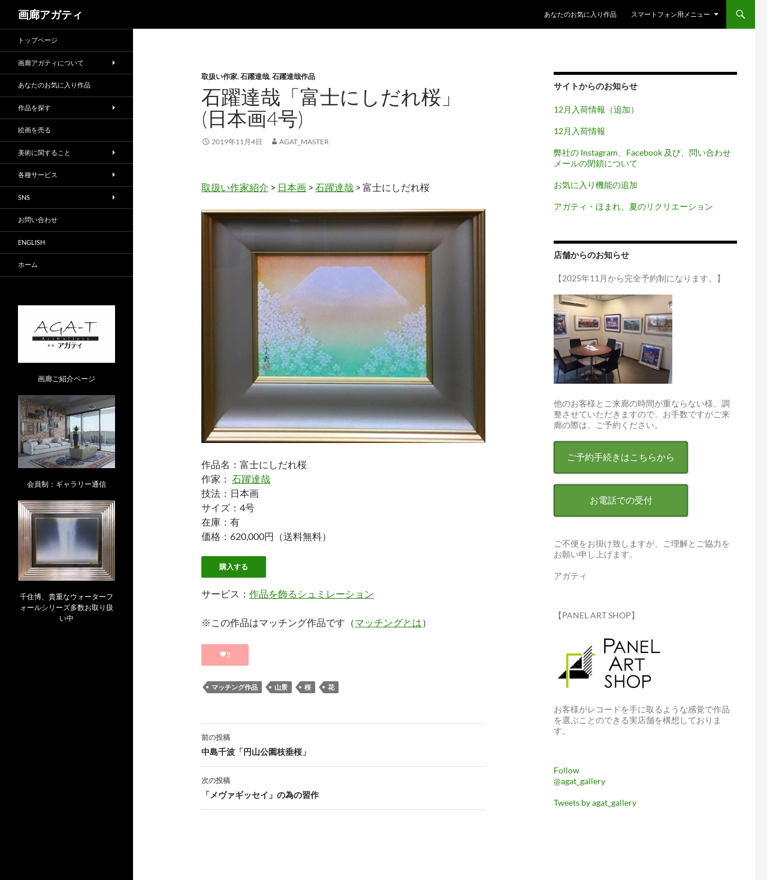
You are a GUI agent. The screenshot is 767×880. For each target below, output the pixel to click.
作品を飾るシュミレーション (311, 593)
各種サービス (38, 174)
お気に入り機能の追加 (596, 185)
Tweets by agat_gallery (595, 802)
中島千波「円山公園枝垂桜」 (343, 743)
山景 (281, 687)
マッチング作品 (235, 687)
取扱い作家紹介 (234, 187)
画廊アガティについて (51, 62)
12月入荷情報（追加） (596, 109)
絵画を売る (34, 129)
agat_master (304, 141)
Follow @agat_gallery (579, 775)
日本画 (291, 187)
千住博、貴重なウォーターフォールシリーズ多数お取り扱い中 (66, 607)
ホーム (28, 264)
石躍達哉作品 (293, 76)
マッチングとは (388, 622)
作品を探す (34, 107)
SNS (24, 197)
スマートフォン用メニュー (670, 14)
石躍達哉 (254, 76)
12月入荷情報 (579, 131)
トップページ (38, 40)
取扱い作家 (219, 76)
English (31, 242)
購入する (233, 566)
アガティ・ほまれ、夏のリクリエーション (633, 206)
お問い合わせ (38, 219)
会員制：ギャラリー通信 (66, 484)
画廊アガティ (50, 14)
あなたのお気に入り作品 (580, 14)
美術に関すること (44, 152)
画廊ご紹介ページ (66, 378)
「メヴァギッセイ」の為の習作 (343, 786)
